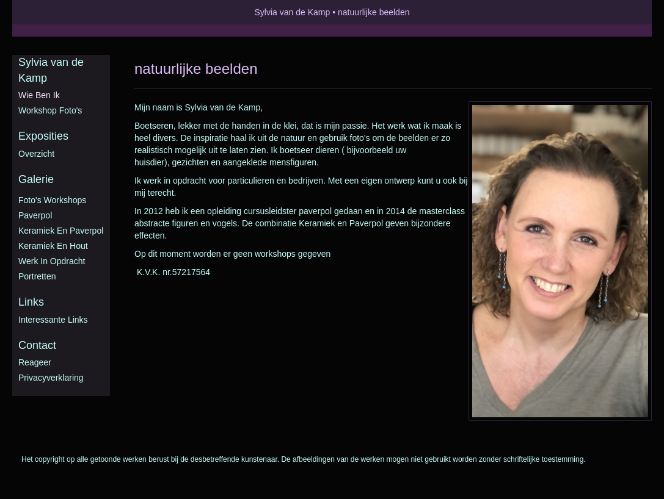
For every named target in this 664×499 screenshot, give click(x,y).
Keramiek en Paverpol (60, 230)
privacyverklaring (51, 377)
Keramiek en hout (53, 246)
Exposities (43, 136)
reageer (34, 362)
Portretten (37, 276)
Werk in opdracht (51, 261)
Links (31, 302)
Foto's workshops (52, 200)
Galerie (36, 179)
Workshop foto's (50, 110)
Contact (37, 345)
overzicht (36, 154)
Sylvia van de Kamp (292, 12)
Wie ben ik (39, 95)
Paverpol (35, 215)
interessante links (53, 320)
